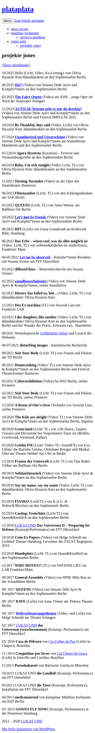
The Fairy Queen (28, 97)
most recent (19, 29)
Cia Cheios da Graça (72, 653)
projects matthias (32, 37)
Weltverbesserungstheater (36, 613)
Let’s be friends (30, 217)
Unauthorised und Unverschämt (40, 137)
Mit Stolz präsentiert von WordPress (28, 729)
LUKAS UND (25, 525)
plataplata (18, 9)
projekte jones (30, 45)
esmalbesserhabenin (30, 281)
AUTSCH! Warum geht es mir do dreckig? (48, 109)
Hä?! (18, 85)
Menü (7, 21)
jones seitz (18, 41)
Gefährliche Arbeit (54, 333)
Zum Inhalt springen (29, 21)
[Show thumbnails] (16, 65)
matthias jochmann (25, 33)
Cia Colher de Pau (62, 641)
